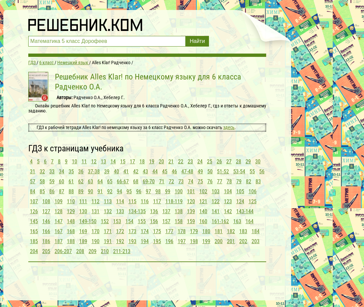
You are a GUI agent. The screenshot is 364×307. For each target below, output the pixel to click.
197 (182, 241)
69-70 (149, 181)
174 (145, 231)
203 (256, 241)
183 (243, 231)
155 (142, 221)
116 (145, 201)
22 (180, 161)
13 (103, 161)
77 (219, 181)
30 (258, 161)
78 (229, 181)
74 (190, 181)
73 (181, 181)
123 (228, 201)
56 (262, 171)
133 (120, 211)
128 (59, 211)
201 (231, 241)
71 (161, 181)
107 (34, 201)
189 (83, 241)
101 (191, 191)
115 (132, 201)
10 (74, 161)
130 (83, 211)
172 (120, 231)
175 (157, 231)
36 (81, 171)
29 (248, 161)
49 (200, 171)
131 (95, 211)
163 (237, 221)
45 (164, 171)
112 (95, 201)
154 (129, 221)
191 (108, 241)
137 (166, 211)
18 (142, 161)
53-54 (239, 171)
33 (52, 171)
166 (46, 231)
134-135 (137, 211)
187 (59, 241)
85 (42, 191)
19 (151, 161)
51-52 (223, 171)
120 (191, 201)
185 (34, 241)
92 (109, 191)
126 (34, 211)
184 (256, 231)
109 (59, 201)
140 (203, 211)
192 (120, 241)
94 (119, 191)
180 (206, 231)
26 (219, 161)
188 (71, 241)
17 (132, 161)
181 (219, 231)
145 (34, 221)
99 (167, 191)
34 (61, 171)
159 (191, 221)
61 (71, 181)
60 (61, 181)
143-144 (245, 211)
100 (179, 191)
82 (248, 181)
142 (228, 211)
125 (253, 201)
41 (126, 171)
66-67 (123, 181)
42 (135, 171)
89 (81, 191)
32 (42, 171)
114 (120, 201)
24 (200, 161)
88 (71, 191)
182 (231, 231)
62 (81, 181)
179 (194, 231)
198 (194, 241)
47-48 (187, 171)
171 (108, 231)
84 (32, 191)
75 (200, 181)
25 (209, 161)
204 (34, 251)
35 (71, 171)
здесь (229, 127)
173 (132, 231)
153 (117, 221)
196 (169, 241)
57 (32, 181)
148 (71, 221)
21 (171, 161)
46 (174, 171)
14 (113, 161)
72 (171, 181)
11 (84, 161)
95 (129, 191)
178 (182, 231)
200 (219, 241)
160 (203, 221)
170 (95, 231)
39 (106, 171)
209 (92, 251)
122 (216, 201)
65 (109, 181)
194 (145, 241)
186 (46, 241)
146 (46, 221)
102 (203, 191)
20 (161, 161)
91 (100, 191)
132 (108, 211)
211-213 (121, 251)
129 (71, 211)
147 (59, 221)
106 (253, 191)
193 (132, 241)
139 (191, 211)
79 (239, 181)
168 (71, 231)
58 (42, 181)
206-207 (63, 251)
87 (61, 191)
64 (100, 181)
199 (206, 241)
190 (95, 241)
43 (145, 171)
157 (166, 221)
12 (93, 161)
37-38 (94, 171)
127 (46, 211)
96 (138, 191)
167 (59, 231)
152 (105, 221)
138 (179, 211)
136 (154, 211)
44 (155, 171)
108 (46, 201)
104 (228, 191)
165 (34, 231)
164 (250, 221)
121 (203, 201)
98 (158, 191)
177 (169, 231)
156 (154, 221)
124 (240, 201)
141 (216, 211)
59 (52, 181)
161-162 (220, 221)
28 (238, 161)
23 (190, 161)
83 (258, 181)
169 (83, 231)
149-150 (87, 221)
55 (252, 171)
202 (243, 241)
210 (105, 251)
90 (90, 191)
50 (210, 171)
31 (32, 171)
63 (90, 181)
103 (216, 191)
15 (122, 161)
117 (157, 201)
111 (83, 201)
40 (116, 171)
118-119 (174, 201)
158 (179, 221)
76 (210, 181)
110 (71, 201)
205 (46, 251)
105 (240, 191)
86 (52, 191)
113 (108, 201)
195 (157, 241)
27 (229, 161)
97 (148, 191)
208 (80, 251)
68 (135, 181)
